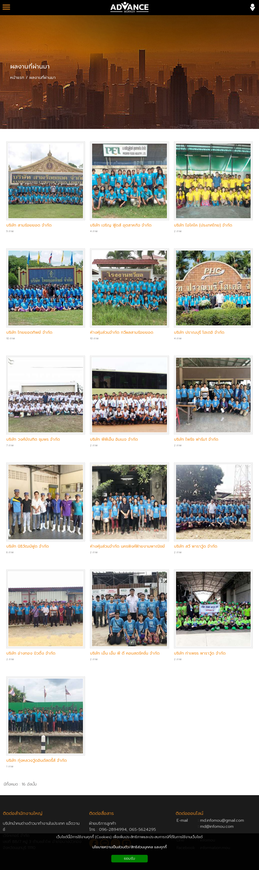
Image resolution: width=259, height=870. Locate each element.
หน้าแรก (17, 78)
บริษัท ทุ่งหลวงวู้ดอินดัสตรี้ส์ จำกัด (36, 760)
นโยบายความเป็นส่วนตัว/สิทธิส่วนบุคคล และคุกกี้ (129, 847)
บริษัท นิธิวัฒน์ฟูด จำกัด (27, 546)
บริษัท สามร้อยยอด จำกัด (29, 225)
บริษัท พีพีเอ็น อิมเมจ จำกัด (114, 439)
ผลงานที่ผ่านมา (30, 66)
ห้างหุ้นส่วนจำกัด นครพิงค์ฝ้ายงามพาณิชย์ (127, 546)
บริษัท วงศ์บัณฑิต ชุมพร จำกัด (33, 439)
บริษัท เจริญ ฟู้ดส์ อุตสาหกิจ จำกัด (121, 225)
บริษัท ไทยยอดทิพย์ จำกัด (29, 332)
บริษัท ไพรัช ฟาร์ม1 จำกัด (196, 439)
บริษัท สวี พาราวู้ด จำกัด (195, 546)
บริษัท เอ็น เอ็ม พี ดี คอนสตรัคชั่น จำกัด (125, 653)
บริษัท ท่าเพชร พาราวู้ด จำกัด (200, 653)
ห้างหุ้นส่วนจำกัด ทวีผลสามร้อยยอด (121, 332)
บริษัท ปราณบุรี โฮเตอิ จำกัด (199, 332)
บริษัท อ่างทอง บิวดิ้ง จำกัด (30, 653)
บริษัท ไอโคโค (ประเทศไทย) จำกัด (203, 225)
